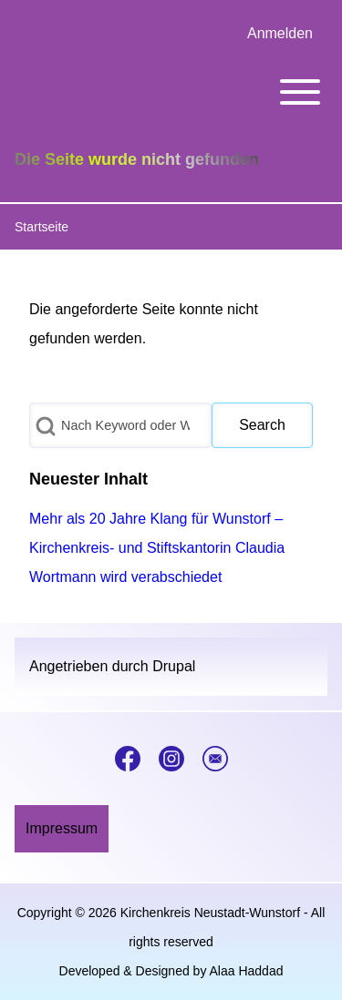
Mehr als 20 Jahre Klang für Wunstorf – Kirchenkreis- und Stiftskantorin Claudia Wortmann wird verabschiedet (157, 548)
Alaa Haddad (247, 971)
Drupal (173, 666)
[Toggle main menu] (171, 92)
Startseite (41, 226)
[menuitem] (280, 34)
